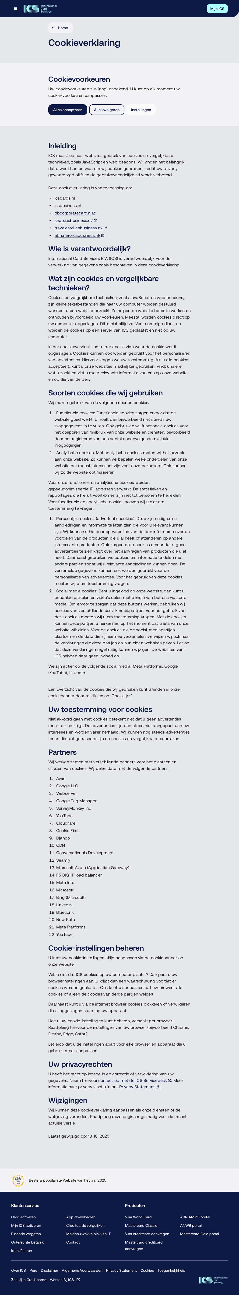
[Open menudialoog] (16, 9)
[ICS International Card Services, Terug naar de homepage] (40, 8)
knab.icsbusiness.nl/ (74, 220)
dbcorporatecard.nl (73, 213)
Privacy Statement (137, 1086)
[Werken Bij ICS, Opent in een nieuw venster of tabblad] (65, 1279)
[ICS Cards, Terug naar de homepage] (213, 1280)
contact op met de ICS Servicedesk (132, 1080)
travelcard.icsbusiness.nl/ (79, 227)
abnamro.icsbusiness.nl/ (77, 235)
